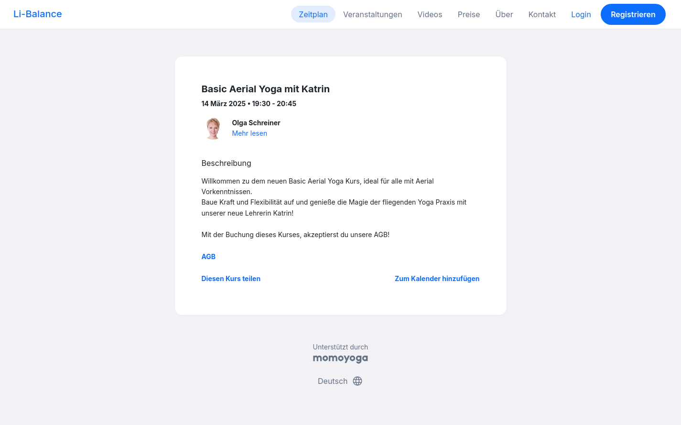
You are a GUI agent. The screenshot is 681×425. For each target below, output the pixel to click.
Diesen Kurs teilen (231, 278)
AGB (209, 256)
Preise (469, 14)
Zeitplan (313, 14)
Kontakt (542, 14)
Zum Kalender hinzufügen (437, 278)
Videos (430, 14)
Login (581, 14)
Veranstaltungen (372, 14)
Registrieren (633, 14)
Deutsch (340, 381)
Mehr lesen (250, 133)
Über (504, 14)
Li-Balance (37, 14)
